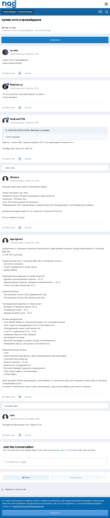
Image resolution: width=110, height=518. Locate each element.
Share (26, 477)
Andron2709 (17, 119)
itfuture (14, 177)
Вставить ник (8, 73)
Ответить (55, 40)
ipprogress (16, 239)
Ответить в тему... (16, 462)
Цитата (28, 73)
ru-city (12, 27)
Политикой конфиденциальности (28, 506)
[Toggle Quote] (6, 130)
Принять (55, 513)
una (12, 415)
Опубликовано (24, 54)
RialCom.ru (16, 84)
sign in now (65, 450)
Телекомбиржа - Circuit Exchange (34, 30)
